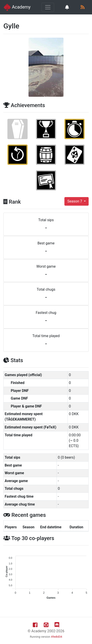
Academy (17, 7)
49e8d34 (56, 636)
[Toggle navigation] (48, 7)
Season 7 (75, 201)
